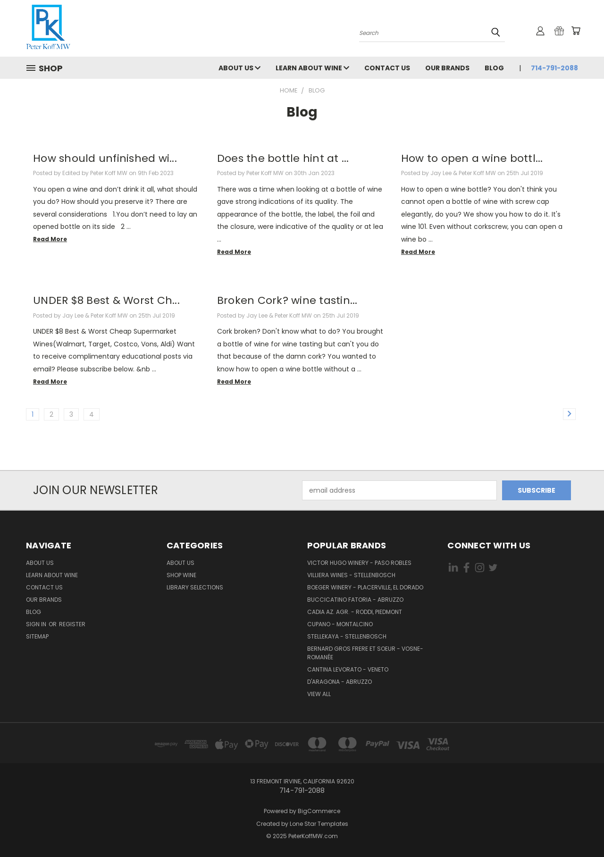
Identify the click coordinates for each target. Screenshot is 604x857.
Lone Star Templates (319, 824)
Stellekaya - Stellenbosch (346, 636)
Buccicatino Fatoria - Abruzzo (355, 600)
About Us (239, 68)
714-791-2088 (554, 68)
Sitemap (37, 636)
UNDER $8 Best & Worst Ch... (106, 300)
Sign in (37, 624)
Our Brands (447, 68)
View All (319, 694)
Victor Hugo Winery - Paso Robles (359, 563)
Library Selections (195, 587)
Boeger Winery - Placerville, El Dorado (365, 587)
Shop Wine (181, 575)
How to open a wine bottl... (472, 158)
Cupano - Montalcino (340, 624)
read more (50, 239)
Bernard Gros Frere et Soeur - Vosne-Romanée (365, 653)
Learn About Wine (312, 68)
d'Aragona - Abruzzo (339, 682)
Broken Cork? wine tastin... (287, 300)
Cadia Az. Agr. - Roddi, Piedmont (354, 612)
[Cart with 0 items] (575, 30)
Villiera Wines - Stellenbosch (351, 575)
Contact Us (387, 68)
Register (72, 624)
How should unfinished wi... (105, 158)
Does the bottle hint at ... (283, 158)
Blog (494, 68)
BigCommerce (319, 811)
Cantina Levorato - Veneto (347, 669)
